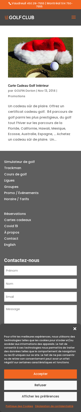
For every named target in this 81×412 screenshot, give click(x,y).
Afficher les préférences (40, 396)
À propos (11, 232)
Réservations (15, 213)
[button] (75, 329)
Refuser (40, 385)
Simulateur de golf (19, 161)
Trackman (12, 168)
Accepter (41, 374)
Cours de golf (15, 174)
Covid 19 (11, 226)
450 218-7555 (35, 3)
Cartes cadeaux (17, 220)
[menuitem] (17, 245)
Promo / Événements (21, 193)
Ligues (9, 180)
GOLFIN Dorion (24, 91)
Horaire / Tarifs (16, 199)
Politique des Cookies (19, 406)
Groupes (11, 186)
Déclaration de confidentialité (54, 406)
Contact (11, 238)
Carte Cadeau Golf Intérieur (28, 86)
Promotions (16, 96)
